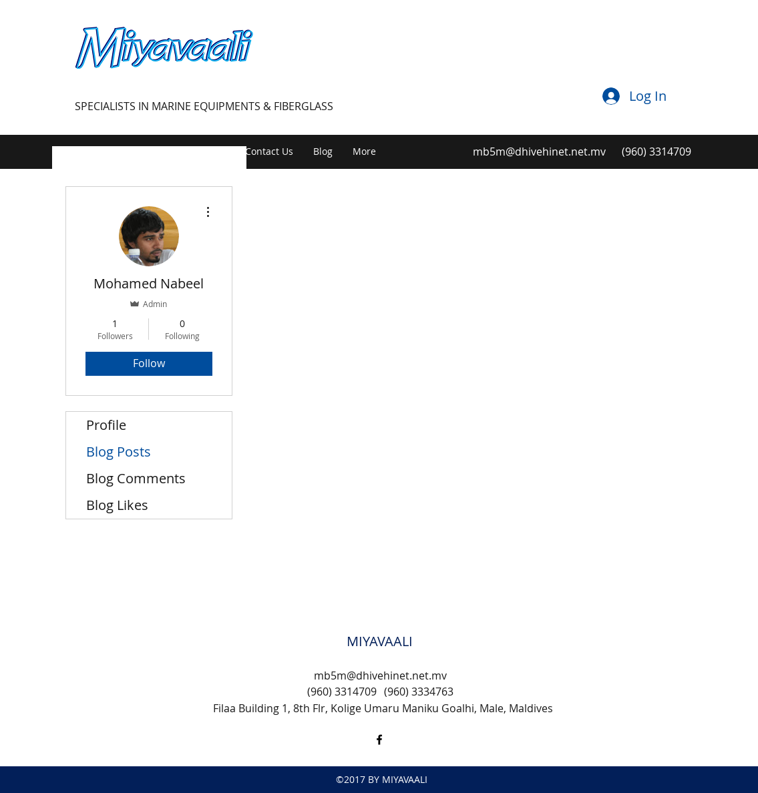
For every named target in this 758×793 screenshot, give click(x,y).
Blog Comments (136, 478)
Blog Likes (117, 505)
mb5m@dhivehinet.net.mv (539, 151)
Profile (106, 425)
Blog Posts (118, 452)
